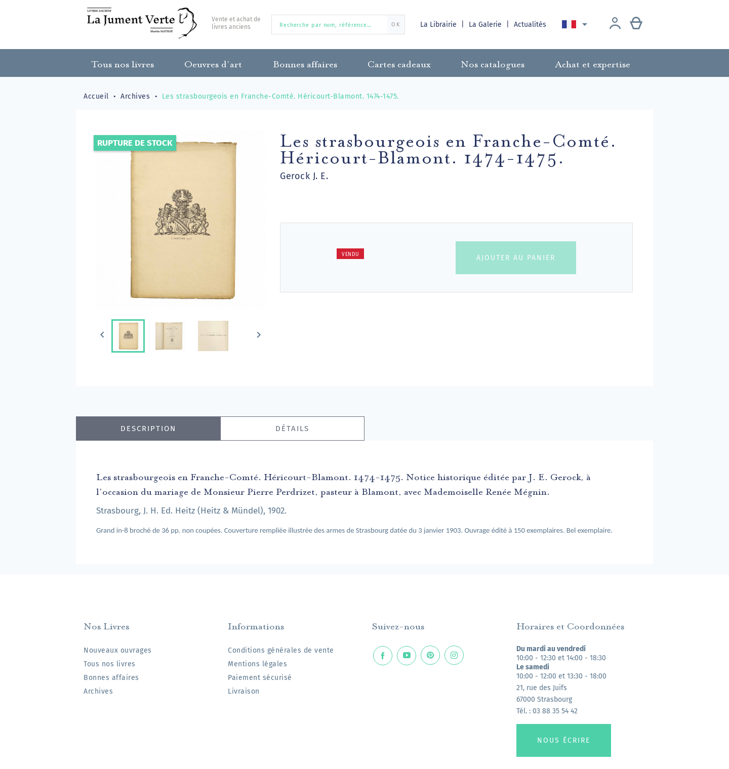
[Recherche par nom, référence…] (338, 24)
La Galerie (486, 24)
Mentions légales (257, 664)
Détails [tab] (292, 428)
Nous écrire (563, 740)
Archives (98, 691)
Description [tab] (148, 428)
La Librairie (439, 24)
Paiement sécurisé (260, 677)
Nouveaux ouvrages (118, 650)
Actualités (531, 24)
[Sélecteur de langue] (576, 24)
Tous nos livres (110, 664)
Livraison (244, 691)
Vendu (350, 254)
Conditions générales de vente (281, 650)
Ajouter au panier (515, 257)
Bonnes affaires (111, 677)
